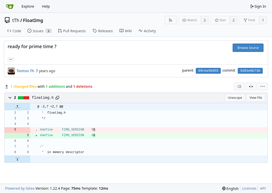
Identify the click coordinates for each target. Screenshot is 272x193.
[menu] (262, 86)
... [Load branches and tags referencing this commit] (10, 59)
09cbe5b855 (208, 71)
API (263, 188)
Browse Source (248, 48)
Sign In (258, 6)
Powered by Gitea (20, 188)
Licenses (249, 188)
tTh (15, 20)
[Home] (10, 6)
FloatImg (33, 20)
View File (255, 97)
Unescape (235, 97)
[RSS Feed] (171, 20)
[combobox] (239, 86)
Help (46, 6)
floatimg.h (43, 98)
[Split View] (251, 86)
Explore (27, 6)
